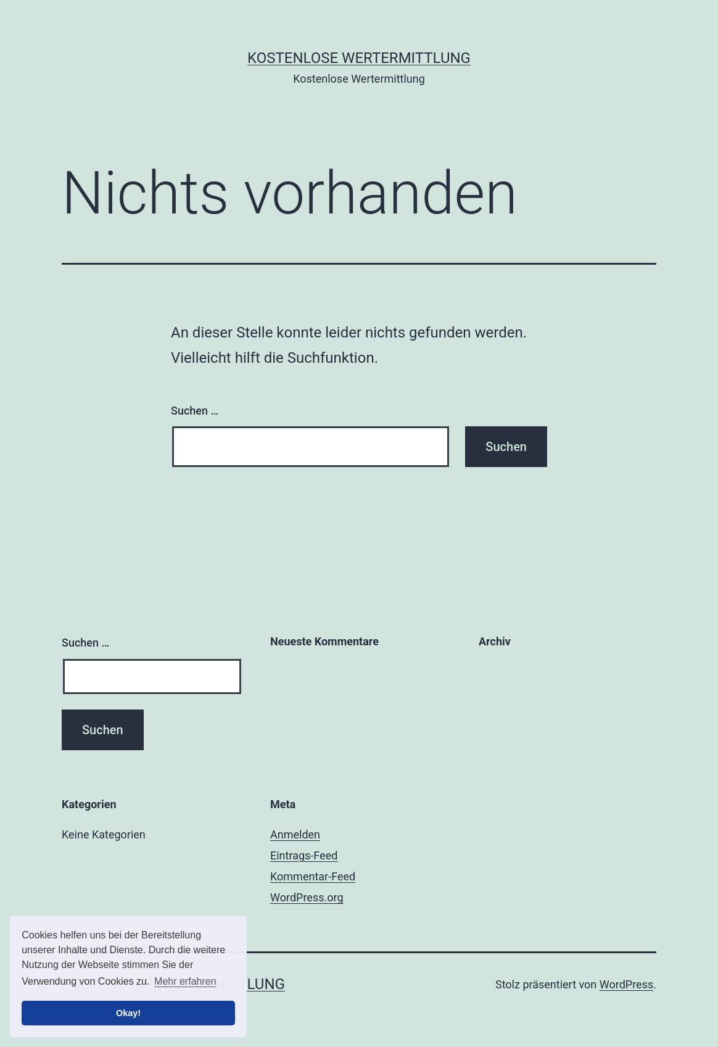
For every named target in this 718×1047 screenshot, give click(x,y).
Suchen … (194, 410)
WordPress (626, 984)
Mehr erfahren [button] (185, 981)
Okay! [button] (128, 1013)
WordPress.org (307, 897)
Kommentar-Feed (312, 876)
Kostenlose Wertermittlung (359, 58)
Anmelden (295, 834)
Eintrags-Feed (303, 855)
